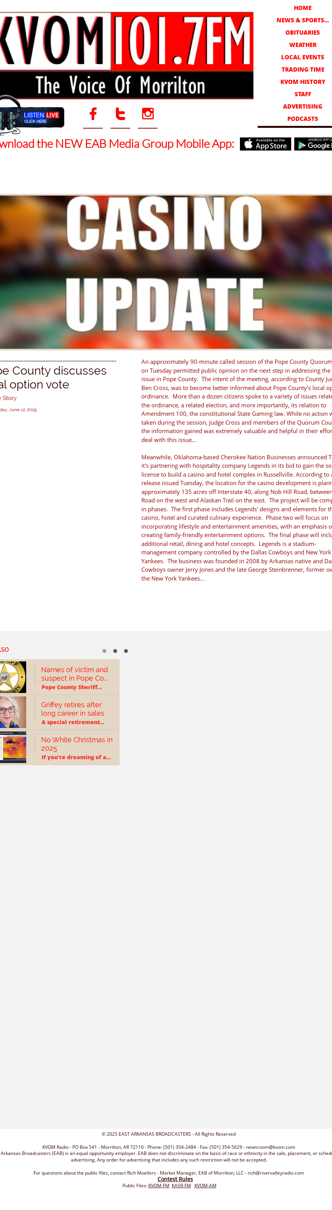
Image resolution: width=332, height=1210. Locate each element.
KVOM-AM (205, 1185)
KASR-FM (181, 1185)
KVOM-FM (158, 1185)
